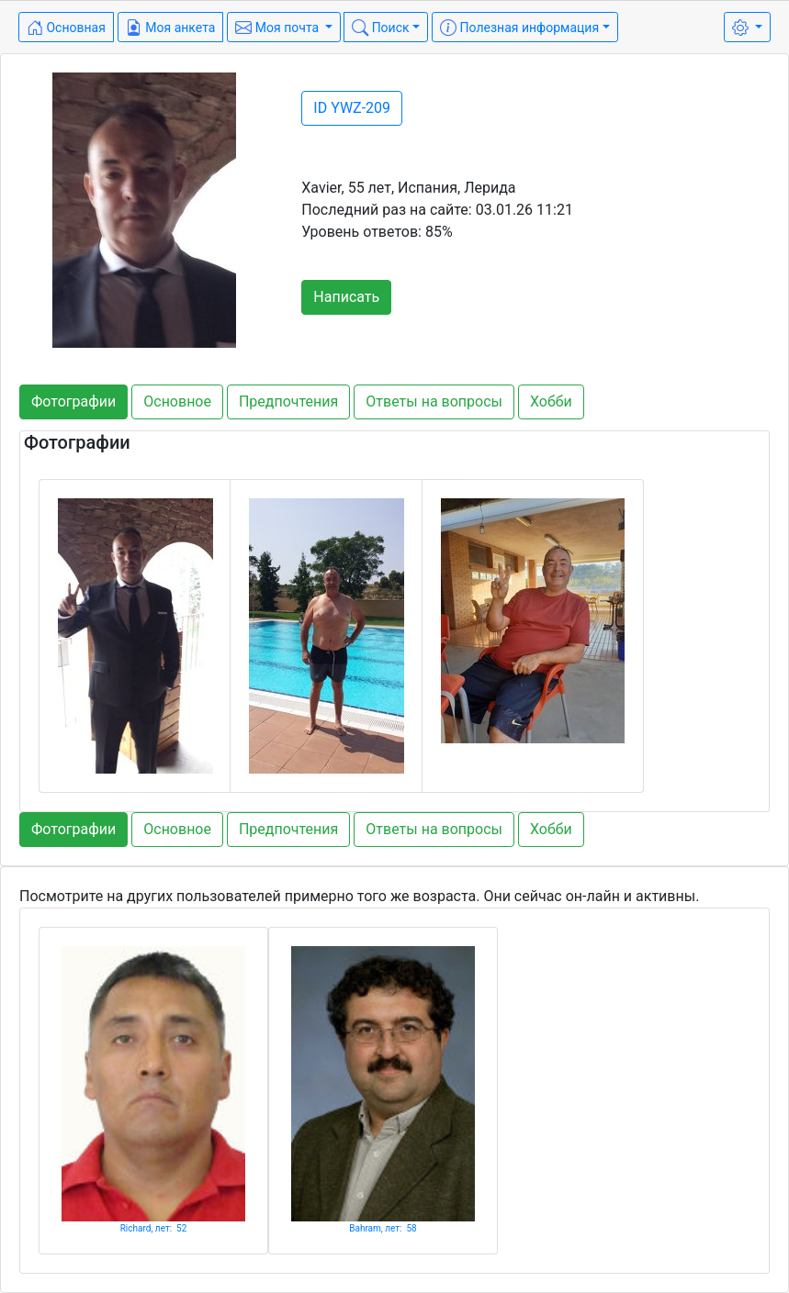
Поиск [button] (380, 27)
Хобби (551, 401)
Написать (346, 297)
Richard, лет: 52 (153, 1228)
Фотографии (73, 401)
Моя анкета (171, 27)
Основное (177, 401)
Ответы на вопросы (434, 401)
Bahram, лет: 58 (383, 1228)
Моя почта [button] (278, 27)
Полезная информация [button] (519, 27)
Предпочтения (288, 401)
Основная (66, 27)
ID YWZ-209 (351, 108)
